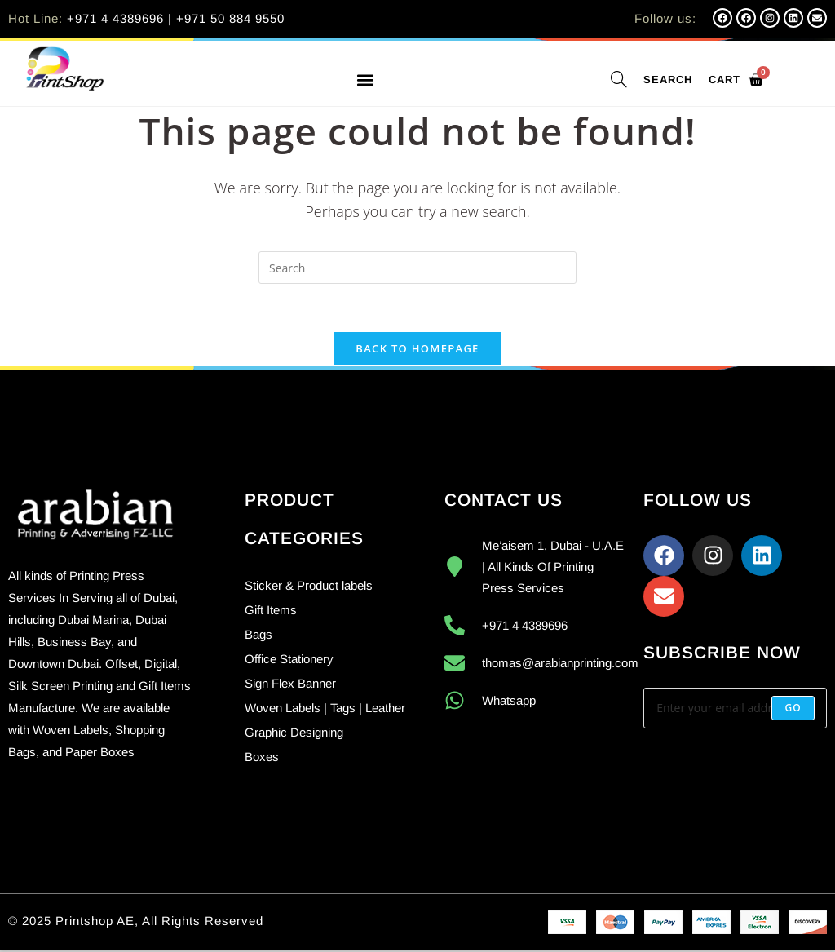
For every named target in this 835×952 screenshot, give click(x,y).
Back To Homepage (417, 350)
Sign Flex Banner (290, 685)
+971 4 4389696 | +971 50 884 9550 (176, 18)
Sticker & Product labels (309, 587)
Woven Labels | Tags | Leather (325, 709)
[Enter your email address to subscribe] (735, 709)
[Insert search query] (417, 267)
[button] (364, 80)
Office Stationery (289, 660)
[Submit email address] (793, 709)
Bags (258, 636)
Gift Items (271, 611)
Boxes (262, 758)
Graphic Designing (294, 734)
